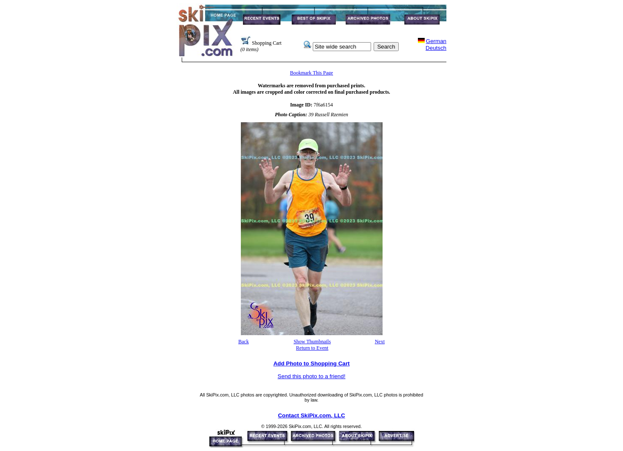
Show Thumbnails (312, 342)
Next (380, 342)
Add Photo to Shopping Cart (311, 363)
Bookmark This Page (311, 73)
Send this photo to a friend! (311, 376)
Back (243, 342)
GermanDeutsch (436, 44)
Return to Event (312, 348)
